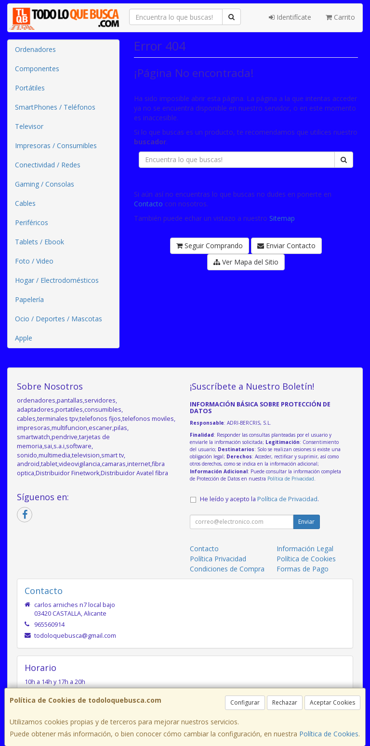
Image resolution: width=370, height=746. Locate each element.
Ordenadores (35, 49)
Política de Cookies (328, 733)
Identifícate (290, 17)
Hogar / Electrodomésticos (57, 280)
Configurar (245, 702)
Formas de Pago (303, 568)
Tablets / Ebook (39, 241)
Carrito (340, 17)
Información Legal (305, 548)
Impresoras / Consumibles (56, 145)
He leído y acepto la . (259, 499)
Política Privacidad (218, 558)
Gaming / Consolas (44, 184)
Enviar (306, 522)
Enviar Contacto (286, 245)
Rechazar (284, 702)
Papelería (29, 299)
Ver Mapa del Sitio (245, 261)
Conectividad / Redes (47, 164)
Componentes (37, 68)
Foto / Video (34, 261)
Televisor (29, 126)
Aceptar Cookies (332, 702)
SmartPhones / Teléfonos (55, 107)
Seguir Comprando (209, 245)
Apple (23, 337)
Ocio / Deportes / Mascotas (58, 318)
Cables (25, 203)
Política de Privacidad (290, 478)
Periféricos (31, 222)
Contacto (148, 203)
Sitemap (282, 218)
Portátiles (30, 87)
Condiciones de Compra (227, 568)
